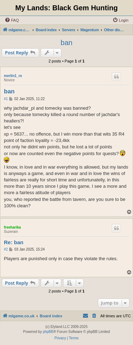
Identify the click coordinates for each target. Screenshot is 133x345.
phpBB (48, 332)
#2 (6, 249)
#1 (6, 99)
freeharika (12, 227)
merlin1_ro (13, 76)
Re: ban (13, 242)
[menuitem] (12, 20)
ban (66, 42)
